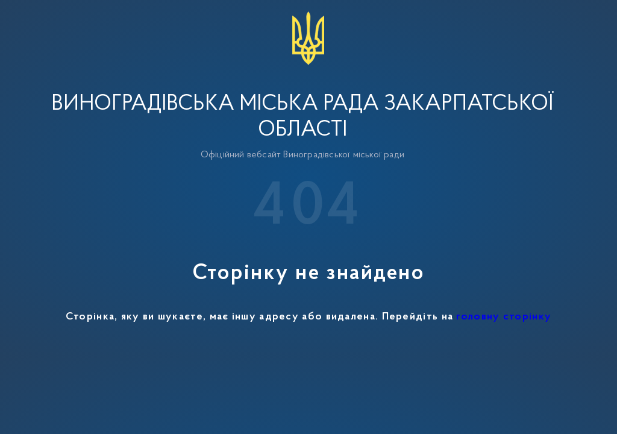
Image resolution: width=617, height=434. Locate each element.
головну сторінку (503, 317)
